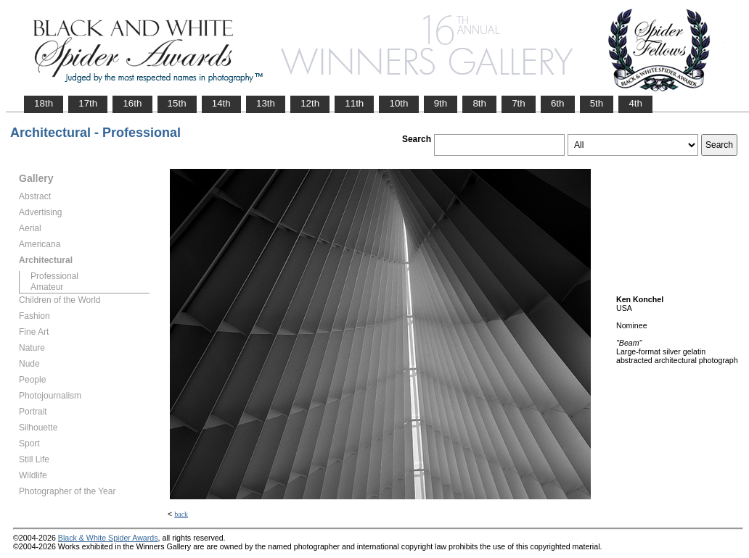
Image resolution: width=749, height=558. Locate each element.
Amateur (46, 287)
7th (518, 103)
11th (354, 103)
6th (558, 103)
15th (177, 103)
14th (221, 103)
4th (635, 103)
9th (441, 103)
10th (398, 103)
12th (309, 103)
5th (597, 103)
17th (87, 103)
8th (479, 103)
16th (132, 103)
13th (265, 103)
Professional (54, 276)
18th (43, 103)
